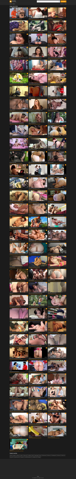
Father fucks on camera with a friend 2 (34, 384)
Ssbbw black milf (50, 319)
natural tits (55, 411)
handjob (13, 110)
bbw (32, 45)
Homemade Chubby (32, 319)
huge (58, 254)
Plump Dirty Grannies (51, 175)
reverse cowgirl (60, 176)
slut (17, 228)
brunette (17, 97)
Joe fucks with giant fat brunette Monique (54, 306)
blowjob (30, 19)
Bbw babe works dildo (13, 162)
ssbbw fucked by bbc (51, 201)
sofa (18, 19)
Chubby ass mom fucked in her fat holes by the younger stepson (57, 371)
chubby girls (54, 455)
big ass (34, 45)
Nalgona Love (50, 345)
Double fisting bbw (12, 266)
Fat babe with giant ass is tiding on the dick (54, 266)
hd (48, 267)
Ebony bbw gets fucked (13, 240)
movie (39, 97)
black (42, 32)
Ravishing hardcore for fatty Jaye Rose (34, 332)
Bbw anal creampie (50, 162)
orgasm (14, 45)
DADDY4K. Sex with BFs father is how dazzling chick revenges (19, 253)
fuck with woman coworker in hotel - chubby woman (55, 423)
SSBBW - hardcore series (32, 240)
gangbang (58, 398)
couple (17, 385)
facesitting (53, 84)
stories (37, 97)
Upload (63, 1)
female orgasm (37, 359)
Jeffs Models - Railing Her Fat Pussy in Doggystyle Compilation (19, 410)
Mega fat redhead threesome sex (34, 18)
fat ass (36, 45)
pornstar (38, 215)
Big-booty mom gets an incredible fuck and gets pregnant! (56, 44)
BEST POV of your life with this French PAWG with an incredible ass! (19, 57)
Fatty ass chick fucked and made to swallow (35, 345)
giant (37, 71)
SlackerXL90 (49, 70)
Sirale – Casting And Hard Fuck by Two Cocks (35, 57)
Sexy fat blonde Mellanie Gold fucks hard (16, 18)
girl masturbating (13, 280)
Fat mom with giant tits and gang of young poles (17, 70)
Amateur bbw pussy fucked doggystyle (15, 319)
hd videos (30, 45)
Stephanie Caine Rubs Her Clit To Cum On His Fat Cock (36, 397)
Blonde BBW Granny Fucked (14, 397)
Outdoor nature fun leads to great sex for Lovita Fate (36, 306)
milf (38, 45)
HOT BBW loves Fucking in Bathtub (53, 332)
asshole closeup (58, 45)
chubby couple (61, 215)
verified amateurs (28, 457)
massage (56, 176)
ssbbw (14, 455)
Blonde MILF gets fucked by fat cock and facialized (17, 345)
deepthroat (20, 32)
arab (13, 450)
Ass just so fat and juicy (51, 436)
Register (62, 3)
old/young (21, 84)
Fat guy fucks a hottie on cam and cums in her (16, 201)
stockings (40, 228)
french (15, 58)
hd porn (19, 84)
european (57, 19)
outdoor (36, 228)
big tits (13, 71)
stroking (24, 385)
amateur (49, 19)
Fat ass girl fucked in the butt (33, 201)
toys (39, 267)
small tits (16, 84)
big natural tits (40, 84)
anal (19, 45)
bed (35, 424)
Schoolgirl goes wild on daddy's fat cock (34, 423)
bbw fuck (63, 455)
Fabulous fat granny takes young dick (15, 31)
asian (21, 455)
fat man (61, 19)
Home (11, 3)
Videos (14, 3)
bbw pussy (44, 455)
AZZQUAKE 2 (30, 436)
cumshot (16, 19)
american (58, 137)
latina (15, 97)
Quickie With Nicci (12, 188)
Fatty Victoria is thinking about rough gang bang (17, 123)
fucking (54, 45)
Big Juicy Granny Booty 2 (13, 214)
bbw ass (48, 455)
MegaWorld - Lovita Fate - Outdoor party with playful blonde (18, 83)
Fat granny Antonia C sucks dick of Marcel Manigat (36, 70)
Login (65, 3)
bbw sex (58, 455)
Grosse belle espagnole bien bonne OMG (54, 123)
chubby (35, 97)
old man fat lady (50, 18)
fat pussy (58, 189)
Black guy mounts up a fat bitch (33, 31)
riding (14, 19)
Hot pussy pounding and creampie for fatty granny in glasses (19, 384)
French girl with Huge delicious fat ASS (53, 253)
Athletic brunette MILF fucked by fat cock (34, 175)
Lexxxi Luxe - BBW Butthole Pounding (34, 188)
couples (55, 215)
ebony (20, 359)
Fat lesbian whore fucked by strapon (53, 410)
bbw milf (25, 455)
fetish (15, 202)
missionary (21, 202)
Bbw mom (30, 136)
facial (60, 32)
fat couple (57, 215)
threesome (41, 19)
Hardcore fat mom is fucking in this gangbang (54, 57)
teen (10, 254)
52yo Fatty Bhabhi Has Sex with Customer (16, 149)
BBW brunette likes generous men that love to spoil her (56, 188)
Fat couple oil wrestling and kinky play (34, 266)
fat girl (39, 457)
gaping (12, 267)
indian (21, 45)
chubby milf (34, 457)
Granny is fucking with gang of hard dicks (54, 397)
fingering (17, 45)
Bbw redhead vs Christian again (14, 175)
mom (51, 58)
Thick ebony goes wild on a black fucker (15, 306)
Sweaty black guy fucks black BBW (34, 410)
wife (19, 97)
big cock (20, 372)
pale (56, 137)
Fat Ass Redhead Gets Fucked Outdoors (54, 149)
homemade (36, 32)
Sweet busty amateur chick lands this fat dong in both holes (18, 332)
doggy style (11, 19)
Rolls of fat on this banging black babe (15, 358)
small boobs (16, 254)
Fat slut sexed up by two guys (52, 31)
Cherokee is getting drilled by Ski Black (53, 240)
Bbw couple (49, 214)
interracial (32, 32)
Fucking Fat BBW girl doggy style (14, 436)
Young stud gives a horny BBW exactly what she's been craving (57, 358)
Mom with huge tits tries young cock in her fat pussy (55, 227)
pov (12, 58)
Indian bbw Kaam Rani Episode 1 (14, 371)
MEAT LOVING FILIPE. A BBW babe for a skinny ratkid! (55, 83)
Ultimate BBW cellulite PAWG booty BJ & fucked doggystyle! (18, 136)
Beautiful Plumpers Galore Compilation (34, 214)
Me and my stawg (50, 136)
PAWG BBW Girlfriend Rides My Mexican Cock (35, 253)
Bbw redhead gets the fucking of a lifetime (54, 384)
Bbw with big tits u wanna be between (34, 83)
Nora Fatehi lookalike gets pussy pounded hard (17, 44)
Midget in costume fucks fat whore (15, 227)
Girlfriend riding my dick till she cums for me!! (35, 358)
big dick (54, 228)
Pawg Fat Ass (31, 44)
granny (61, 398)
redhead (19, 228)
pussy (42, 372)
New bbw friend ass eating (33, 149)
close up (20, 19)
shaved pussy (57, 58)
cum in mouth (41, 320)
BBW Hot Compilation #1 (32, 123)
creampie (37, 58)
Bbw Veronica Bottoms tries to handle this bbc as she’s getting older (38, 162)
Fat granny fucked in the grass (33, 227)
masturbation (20, 254)
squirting (39, 163)
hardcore (32, 19)
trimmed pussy (20, 385)
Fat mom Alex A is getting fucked (14, 423)
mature (37, 84)
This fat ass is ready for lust (33, 371)
